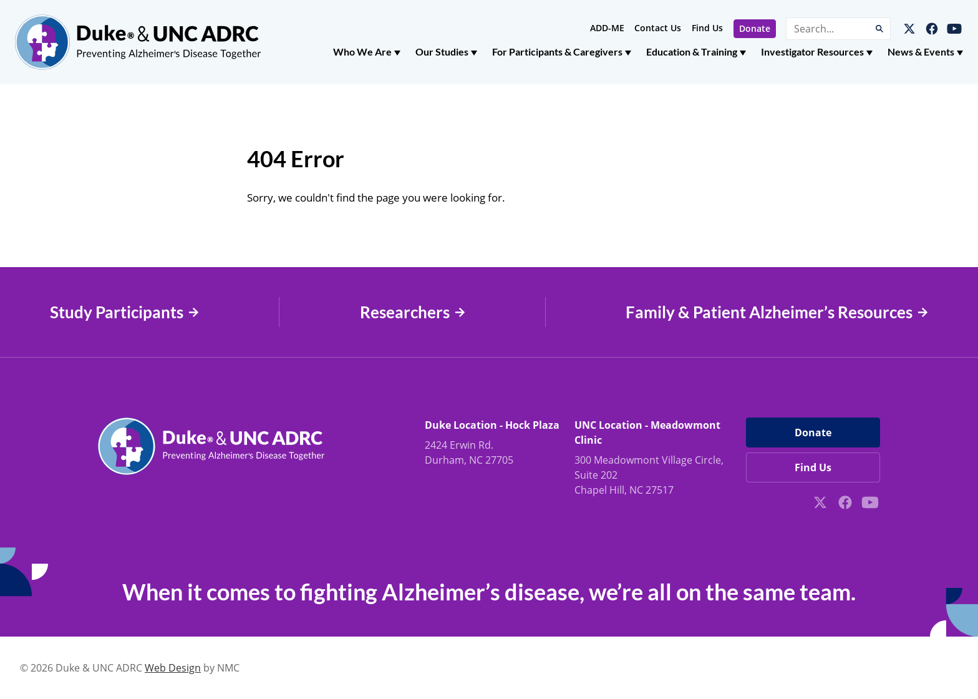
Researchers (412, 312)
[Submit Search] (879, 28)
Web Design (173, 668)
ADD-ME (607, 28)
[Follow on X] (909, 28)
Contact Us (657, 28)
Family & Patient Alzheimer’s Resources (777, 312)
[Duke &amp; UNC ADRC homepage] (138, 42)
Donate (754, 28)
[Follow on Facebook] (932, 28)
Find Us (707, 28)
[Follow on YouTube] (954, 28)
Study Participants (124, 312)
